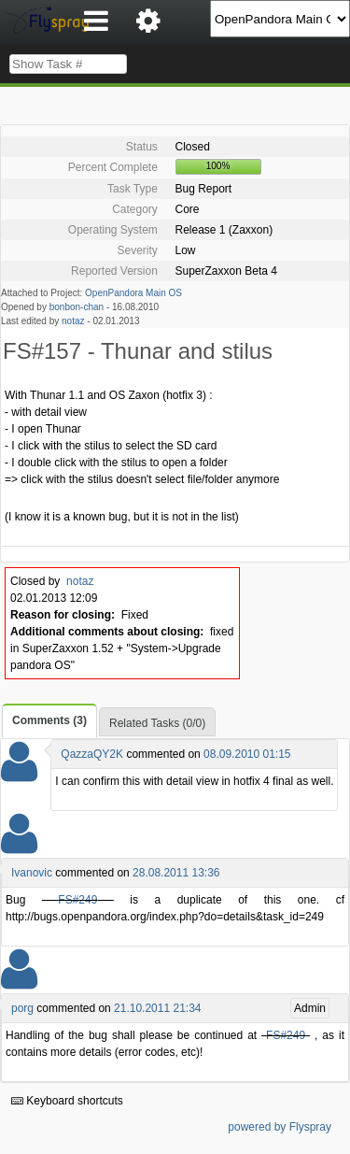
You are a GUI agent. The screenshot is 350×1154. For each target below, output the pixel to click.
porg (22, 1008)
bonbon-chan (76, 307)
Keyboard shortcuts (67, 1100)
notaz (73, 321)
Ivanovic (31, 872)
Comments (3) (49, 720)
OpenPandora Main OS (133, 293)
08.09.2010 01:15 (246, 754)
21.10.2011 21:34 (157, 1008)
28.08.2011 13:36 (176, 872)
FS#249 (77, 899)
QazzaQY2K (92, 754)
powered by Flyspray (279, 1126)
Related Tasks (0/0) (157, 723)
